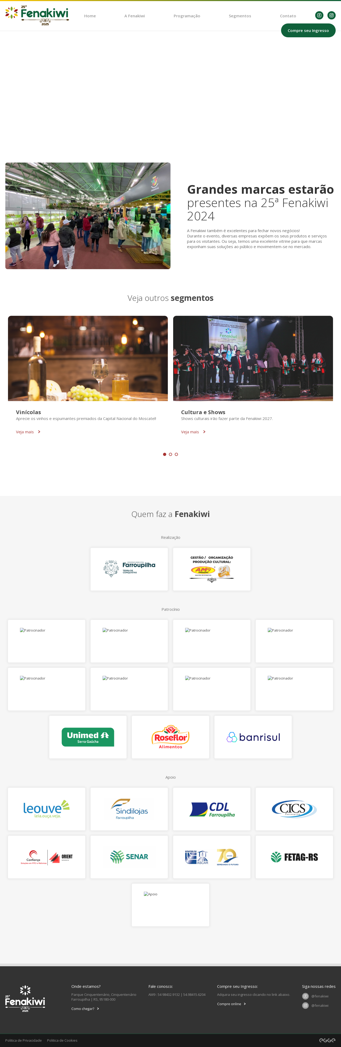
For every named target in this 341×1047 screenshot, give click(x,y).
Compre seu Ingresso (308, 30)
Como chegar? (85, 1008)
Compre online (231, 1003)
